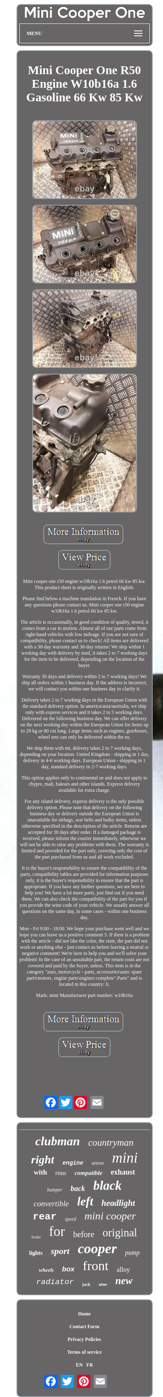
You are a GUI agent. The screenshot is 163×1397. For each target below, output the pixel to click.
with (40, 1172)
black (107, 1185)
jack (86, 1284)
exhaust (123, 1172)
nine (103, 1284)
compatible (89, 1173)
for (57, 1231)
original (119, 1232)
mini (124, 1158)
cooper (97, 1248)
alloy (123, 1269)
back (78, 1188)
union (98, 1163)
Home (84, 1314)
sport (60, 1251)
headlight (118, 1203)
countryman (111, 1142)
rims (60, 1173)
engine (72, 1163)
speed (70, 1219)
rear (45, 1216)
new (123, 1280)
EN (79, 1365)
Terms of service (84, 1352)
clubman (57, 1141)
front (96, 1265)
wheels (46, 1270)
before (83, 1234)
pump (132, 1252)
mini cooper (110, 1216)
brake (36, 1237)
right (42, 1159)
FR (89, 1365)
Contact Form (84, 1326)
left (85, 1201)
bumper (54, 1190)
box (68, 1269)
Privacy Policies (84, 1339)
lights (36, 1253)
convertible (51, 1203)
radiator (55, 1282)
